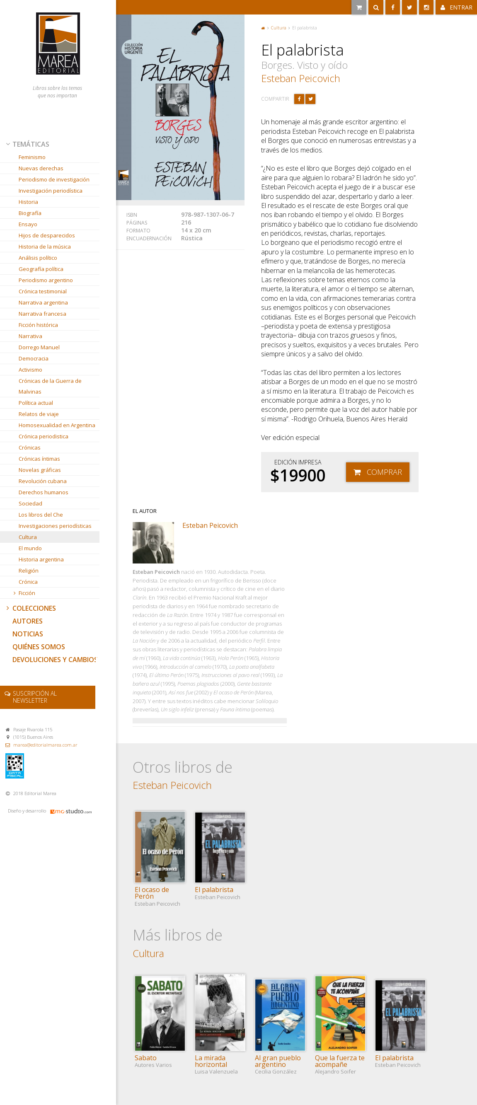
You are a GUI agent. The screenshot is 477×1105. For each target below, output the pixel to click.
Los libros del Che (41, 514)
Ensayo (28, 224)
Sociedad (30, 503)
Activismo (30, 369)
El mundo (30, 548)
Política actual (36, 402)
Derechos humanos (43, 492)
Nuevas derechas (41, 168)
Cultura (28, 537)
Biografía (30, 213)
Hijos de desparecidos (47, 235)
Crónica (28, 581)
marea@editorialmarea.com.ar (45, 745)
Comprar (384, 472)
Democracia (33, 358)
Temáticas (27, 144)
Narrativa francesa (42, 313)
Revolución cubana (43, 481)
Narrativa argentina (43, 302)
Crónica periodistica (43, 436)
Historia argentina (41, 559)
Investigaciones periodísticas (55, 526)
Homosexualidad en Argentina (57, 425)
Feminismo (32, 157)
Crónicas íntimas (39, 458)
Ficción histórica (38, 325)
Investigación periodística (50, 190)
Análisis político (38, 257)
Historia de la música (45, 246)
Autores (27, 621)
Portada (263, 28)
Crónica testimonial (43, 291)
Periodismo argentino (46, 280)
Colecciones (30, 608)
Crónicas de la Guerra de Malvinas (50, 386)
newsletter (35, 696)
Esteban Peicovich (300, 78)
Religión (29, 570)
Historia (28, 202)
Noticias (27, 634)
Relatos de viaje (39, 414)
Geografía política (41, 269)
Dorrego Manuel (39, 347)
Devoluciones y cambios (55, 659)
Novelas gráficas (40, 470)
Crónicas (30, 447)
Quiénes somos (38, 646)
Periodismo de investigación (54, 179)
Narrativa (30, 336)
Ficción (23, 593)
